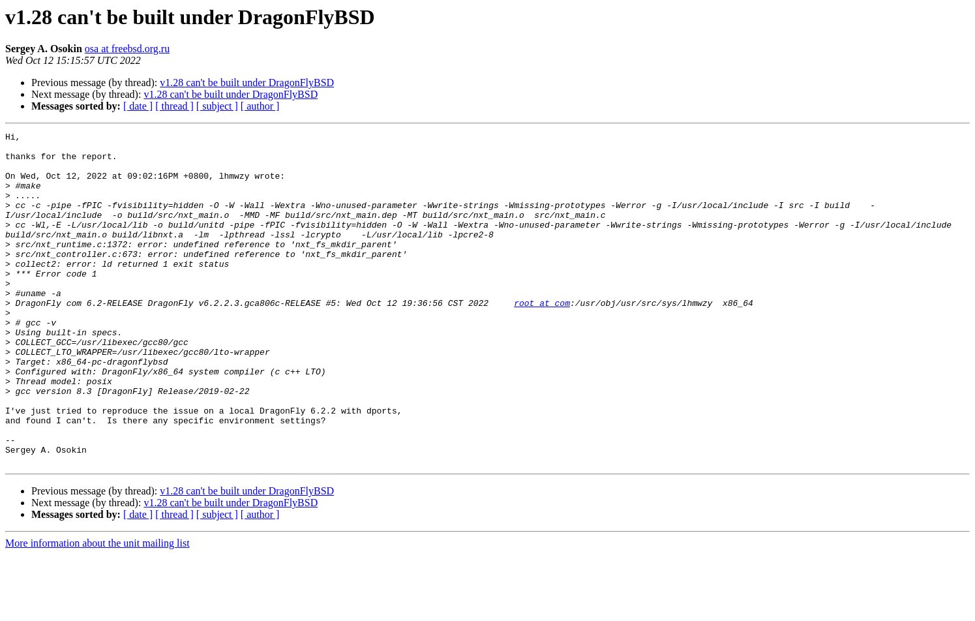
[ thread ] (174, 106)
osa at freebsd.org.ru (127, 48)
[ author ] (260, 106)
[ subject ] (217, 106)
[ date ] (138, 106)
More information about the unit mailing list (97, 609)
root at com (542, 338)
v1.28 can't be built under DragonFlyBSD (247, 82)
